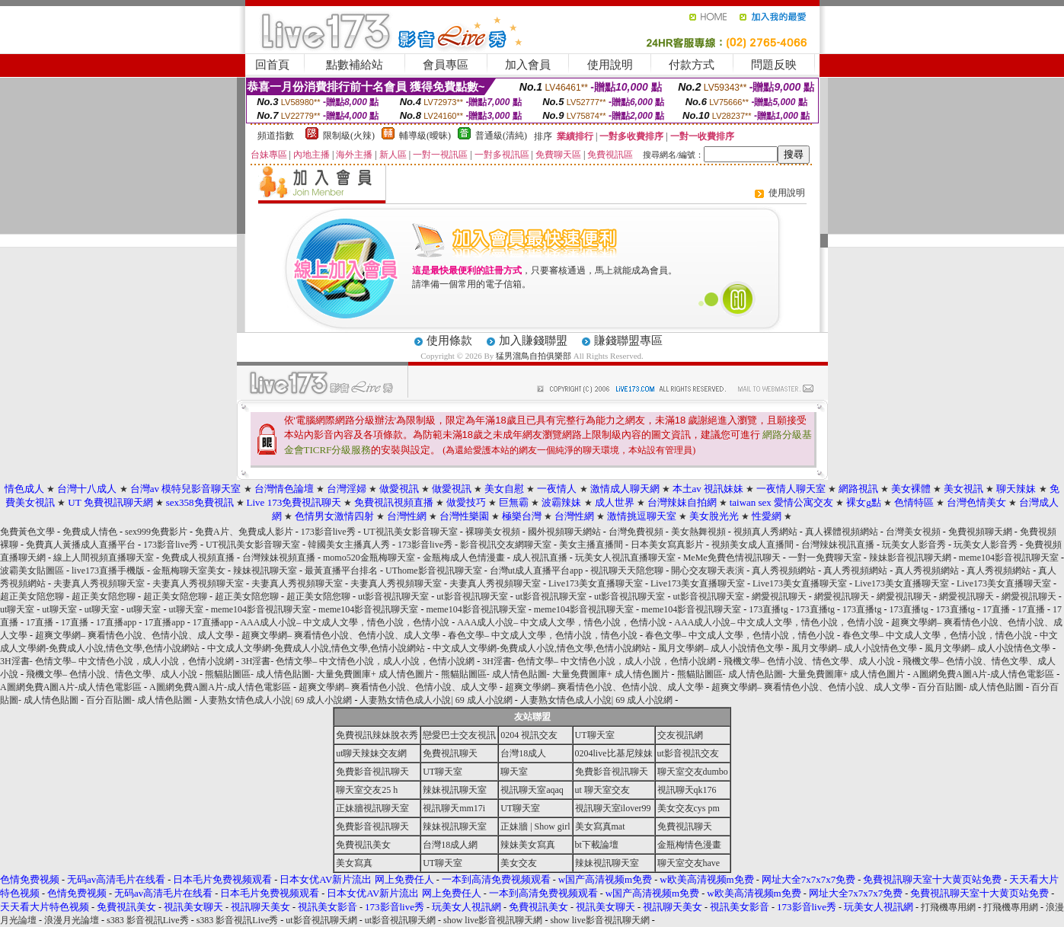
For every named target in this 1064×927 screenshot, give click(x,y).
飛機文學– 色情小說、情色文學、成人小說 (809, 661)
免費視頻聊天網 (980, 531)
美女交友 (518, 863)
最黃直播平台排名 (341, 570)
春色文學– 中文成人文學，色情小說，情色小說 (542, 635)
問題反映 (774, 65)
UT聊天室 (595, 735)
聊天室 (514, 771)
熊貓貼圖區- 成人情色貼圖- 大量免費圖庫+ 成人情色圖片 (319, 674)
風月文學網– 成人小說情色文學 (721, 648)
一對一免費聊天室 (824, 557)
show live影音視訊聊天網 (492, 920)
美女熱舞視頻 (698, 531)
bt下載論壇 (596, 844)
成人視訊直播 (540, 557)
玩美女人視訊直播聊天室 (625, 557)
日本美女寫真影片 (667, 544)
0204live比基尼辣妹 (614, 753)
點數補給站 (354, 65)
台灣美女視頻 (913, 531)
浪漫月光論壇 (71, 920)
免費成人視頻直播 (198, 557)
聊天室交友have (689, 863)
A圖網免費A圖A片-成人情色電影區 (983, 674)
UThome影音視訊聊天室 (433, 570)
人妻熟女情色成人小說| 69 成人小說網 (276, 700)
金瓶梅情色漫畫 (689, 844)
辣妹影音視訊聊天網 (910, 557)
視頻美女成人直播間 (752, 544)
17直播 (996, 609)
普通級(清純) (501, 135)
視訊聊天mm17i (454, 808)
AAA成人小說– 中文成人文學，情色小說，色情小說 (344, 622)
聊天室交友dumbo (692, 771)
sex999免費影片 (156, 531)
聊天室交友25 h (367, 790)
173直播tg (768, 609)
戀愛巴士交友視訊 (459, 735)
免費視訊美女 (363, 844)
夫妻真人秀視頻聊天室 (99, 583)
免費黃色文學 (27, 531)
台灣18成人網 (450, 844)
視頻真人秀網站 (765, 531)
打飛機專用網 (948, 907)
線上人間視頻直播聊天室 (103, 557)
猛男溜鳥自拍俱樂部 (533, 355)
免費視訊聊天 (450, 753)
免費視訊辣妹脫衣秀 (377, 735)
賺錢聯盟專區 (628, 340)
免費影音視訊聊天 (372, 771)
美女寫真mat (600, 826)
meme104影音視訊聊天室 (1009, 557)
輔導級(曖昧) (425, 135)
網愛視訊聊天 (779, 596)
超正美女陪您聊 (32, 596)
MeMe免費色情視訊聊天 (732, 557)
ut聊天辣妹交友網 (371, 753)
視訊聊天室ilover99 (613, 808)
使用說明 (610, 65)
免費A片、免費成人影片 (244, 531)
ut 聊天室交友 (602, 790)
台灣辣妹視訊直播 (837, 544)
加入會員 (528, 65)
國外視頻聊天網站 (564, 531)
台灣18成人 (523, 753)
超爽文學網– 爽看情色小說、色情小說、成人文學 (134, 635)
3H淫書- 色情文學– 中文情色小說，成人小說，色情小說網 (117, 661)
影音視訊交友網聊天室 (505, 544)
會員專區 (445, 65)
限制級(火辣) (349, 135)
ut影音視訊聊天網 (321, 920)
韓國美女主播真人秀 (349, 544)
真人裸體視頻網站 (841, 531)
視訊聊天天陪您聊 (626, 570)
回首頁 (272, 65)
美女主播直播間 (591, 544)
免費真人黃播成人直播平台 (81, 544)
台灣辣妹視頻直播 (278, 557)
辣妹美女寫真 (527, 844)
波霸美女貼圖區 (32, 570)
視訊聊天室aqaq (532, 790)
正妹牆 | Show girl (535, 826)
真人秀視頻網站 (784, 570)
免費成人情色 (89, 531)
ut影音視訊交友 (688, 753)
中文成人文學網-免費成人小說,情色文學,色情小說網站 (316, 648)
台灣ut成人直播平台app (536, 570)
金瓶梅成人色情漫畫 (464, 557)
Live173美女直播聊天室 (595, 583)
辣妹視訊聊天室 (265, 570)
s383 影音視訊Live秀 (148, 920)
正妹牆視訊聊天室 (372, 808)
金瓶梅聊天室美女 (188, 570)
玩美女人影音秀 (914, 544)
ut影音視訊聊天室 (393, 596)
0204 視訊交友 (529, 735)
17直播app (116, 622)
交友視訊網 (680, 735)
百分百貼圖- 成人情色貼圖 (971, 687)
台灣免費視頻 (636, 531)
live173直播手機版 (108, 570)
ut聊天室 (17, 609)
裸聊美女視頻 (492, 531)
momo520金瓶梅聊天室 (369, 557)
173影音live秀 (328, 531)
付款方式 (691, 65)
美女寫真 (354, 863)
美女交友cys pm (688, 808)
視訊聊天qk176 (687, 790)
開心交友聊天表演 (707, 570)
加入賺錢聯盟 (533, 340)
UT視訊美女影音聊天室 (410, 531)
